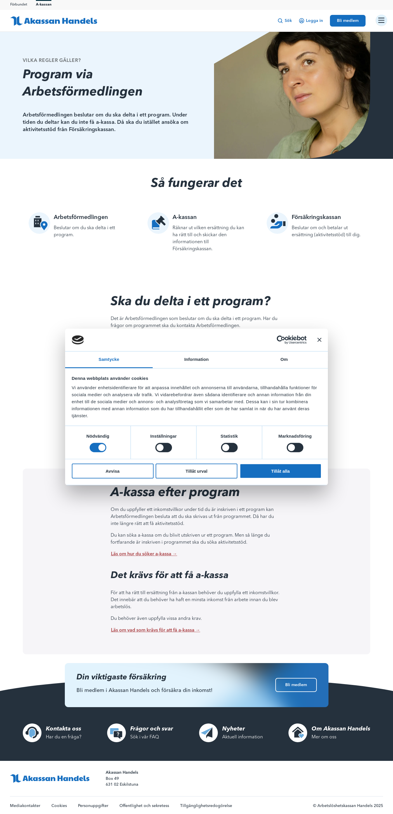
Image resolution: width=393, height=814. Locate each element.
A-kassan (43, 4)
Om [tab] (284, 359)
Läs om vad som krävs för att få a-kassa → (155, 630)
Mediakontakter (25, 806)
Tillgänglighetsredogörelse (206, 806)
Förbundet (18, 4)
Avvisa (113, 470)
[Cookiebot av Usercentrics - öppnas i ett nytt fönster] (281, 339)
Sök (285, 20)
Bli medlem (296, 685)
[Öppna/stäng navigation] (381, 20)
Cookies (59, 806)
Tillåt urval (197, 470)
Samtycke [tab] (109, 359)
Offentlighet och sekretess (144, 806)
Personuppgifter (93, 806)
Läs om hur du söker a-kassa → (144, 554)
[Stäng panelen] (319, 340)
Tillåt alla (280, 470)
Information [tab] (196, 359)
